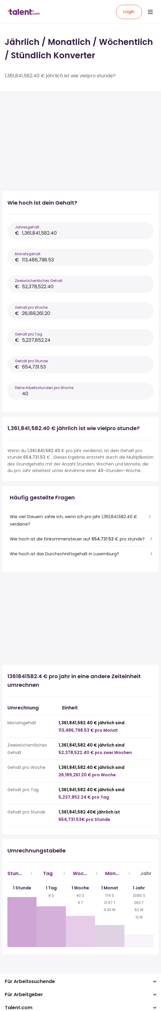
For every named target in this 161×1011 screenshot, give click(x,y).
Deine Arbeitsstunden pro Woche (44, 387)
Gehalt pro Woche (31, 307)
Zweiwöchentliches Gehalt (38, 280)
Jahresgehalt (27, 227)
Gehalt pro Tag (28, 334)
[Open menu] (150, 11)
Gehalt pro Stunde (31, 360)
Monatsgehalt (27, 253)
